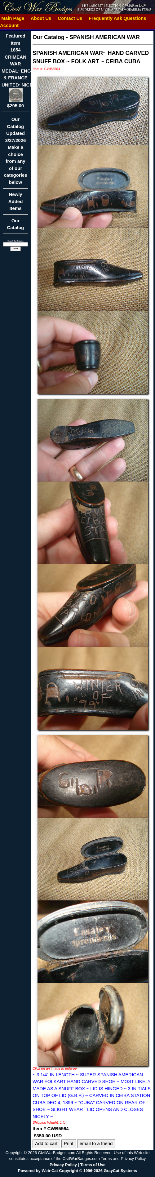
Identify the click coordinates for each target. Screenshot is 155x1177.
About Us (40, 18)
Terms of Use (92, 1164)
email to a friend (96, 1143)
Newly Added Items (15, 203)
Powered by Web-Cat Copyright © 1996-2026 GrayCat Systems (77, 1170)
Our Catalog (15, 224)
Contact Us (70, 18)
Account (9, 25)
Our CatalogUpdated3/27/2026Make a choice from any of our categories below (15, 153)
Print (68, 1143)
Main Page (13, 18)
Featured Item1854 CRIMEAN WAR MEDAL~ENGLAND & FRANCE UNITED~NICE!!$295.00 (23, 70)
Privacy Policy (63, 1164)
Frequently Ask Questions (117, 18)
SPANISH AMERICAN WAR (104, 37)
